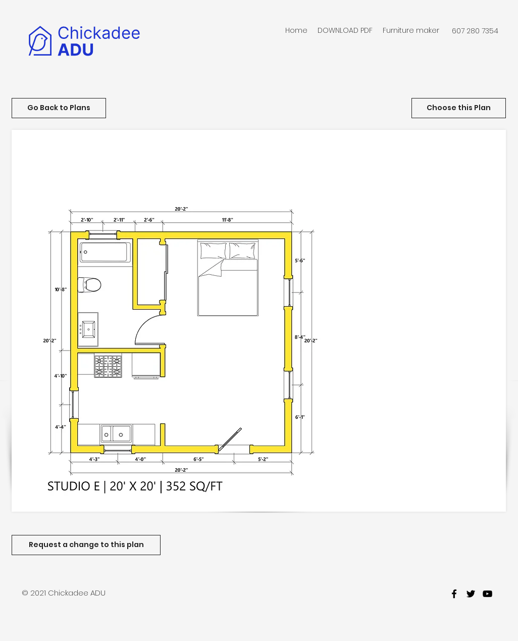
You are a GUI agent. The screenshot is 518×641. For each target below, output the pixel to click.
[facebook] (454, 594)
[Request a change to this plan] (86, 545)
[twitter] (471, 594)
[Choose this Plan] (458, 108)
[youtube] (487, 594)
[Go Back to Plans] (59, 108)
